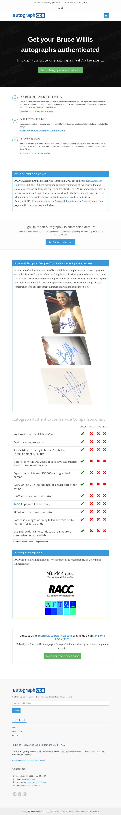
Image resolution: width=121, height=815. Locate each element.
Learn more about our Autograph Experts (53, 201)
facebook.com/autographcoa (35, 782)
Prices (15, 727)
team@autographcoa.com (51, 3)
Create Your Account (60, 242)
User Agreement (68, 811)
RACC (16, 504)
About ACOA (17, 731)
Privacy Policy (81, 811)
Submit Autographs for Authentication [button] (60, 70)
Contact (15, 736)
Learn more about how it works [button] (62, 656)
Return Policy (93, 811)
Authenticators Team (92, 201)
